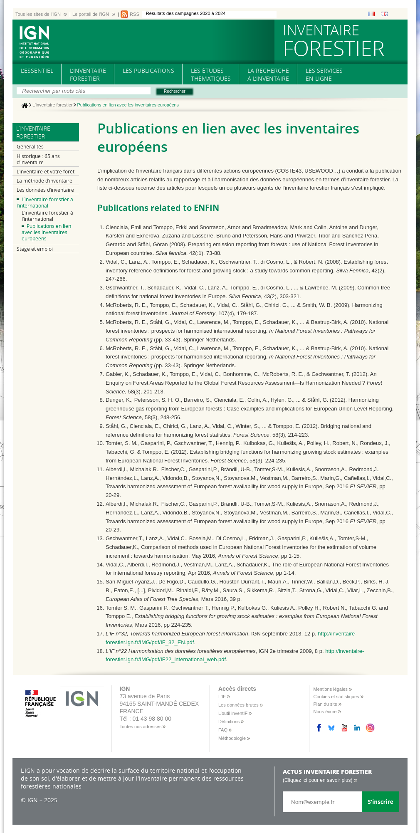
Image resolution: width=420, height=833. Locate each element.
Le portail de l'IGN (90, 14)
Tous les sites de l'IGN (38, 14)
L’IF (222, 696)
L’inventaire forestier (52, 105)
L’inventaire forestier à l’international (45, 202)
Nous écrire (325, 711)
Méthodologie (232, 738)
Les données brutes (238, 704)
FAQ (222, 729)
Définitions (229, 721)
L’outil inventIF (232, 713)
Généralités (30, 146)
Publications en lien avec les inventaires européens (46, 232)
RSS (134, 14)
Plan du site (325, 704)
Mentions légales (331, 689)
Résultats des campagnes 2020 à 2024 (186, 13)
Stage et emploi (35, 249)
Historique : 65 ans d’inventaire (38, 159)
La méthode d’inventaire (44, 181)
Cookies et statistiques (336, 696)
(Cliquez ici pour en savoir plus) (317, 780)
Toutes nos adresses (141, 726)
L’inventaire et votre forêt (45, 171)
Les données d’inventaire (45, 190)
